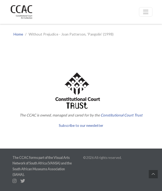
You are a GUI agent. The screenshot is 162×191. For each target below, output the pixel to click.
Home (18, 34)
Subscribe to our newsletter (81, 125)
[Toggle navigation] (146, 12)
